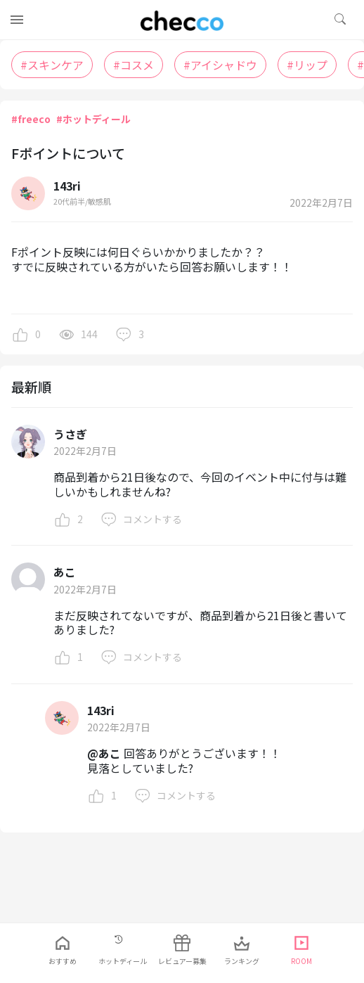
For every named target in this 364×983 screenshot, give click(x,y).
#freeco (31, 119)
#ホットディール (93, 119)
